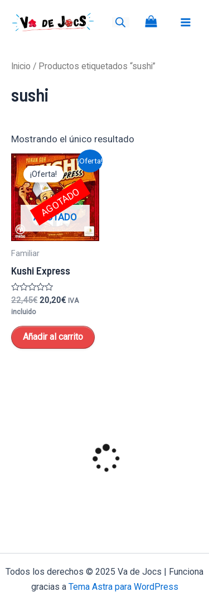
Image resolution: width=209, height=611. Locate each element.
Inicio (21, 66)
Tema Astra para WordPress (123, 586)
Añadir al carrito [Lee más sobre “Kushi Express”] (53, 336)
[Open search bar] (120, 22)
